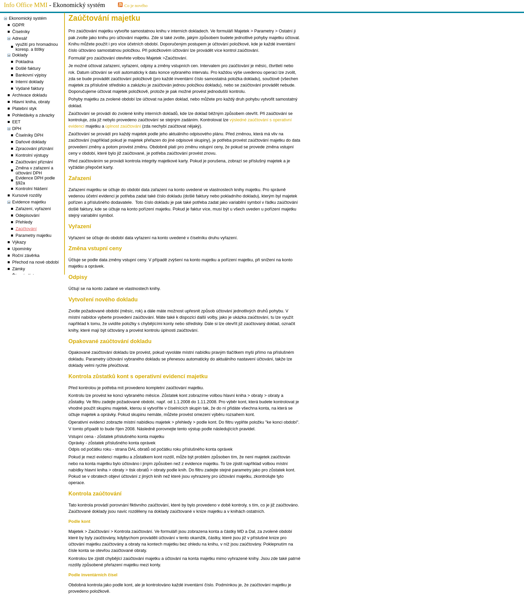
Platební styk (24, 108)
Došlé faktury (27, 68)
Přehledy (23, 222)
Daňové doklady (30, 141)
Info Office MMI (26, 4)
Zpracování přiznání (34, 148)
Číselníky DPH (29, 135)
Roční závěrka (25, 255)
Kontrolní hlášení (31, 188)
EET (16, 121)
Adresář (19, 38)
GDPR (18, 24)
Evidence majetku (29, 201)
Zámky (18, 268)
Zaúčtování (25, 228)
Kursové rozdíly (26, 195)
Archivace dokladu (29, 95)
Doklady (19, 54)
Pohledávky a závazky (33, 115)
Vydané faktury (29, 88)
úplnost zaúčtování (123, 126)
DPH (16, 128)
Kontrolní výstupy (31, 155)
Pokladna (24, 61)
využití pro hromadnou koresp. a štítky (36, 47)
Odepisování (27, 215)
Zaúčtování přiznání (34, 161)
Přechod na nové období (35, 262)
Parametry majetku (33, 235)
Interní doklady (29, 81)
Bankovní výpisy (30, 75)
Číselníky (21, 31)
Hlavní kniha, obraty (31, 101)
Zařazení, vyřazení (33, 208)
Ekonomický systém (27, 18)
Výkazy (19, 242)
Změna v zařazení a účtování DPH (34, 170)
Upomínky (21, 248)
